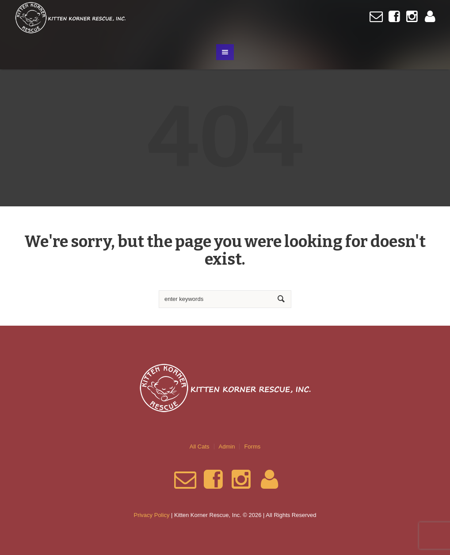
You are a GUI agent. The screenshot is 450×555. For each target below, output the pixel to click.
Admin (227, 446)
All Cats (200, 446)
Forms (252, 446)
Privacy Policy (151, 515)
